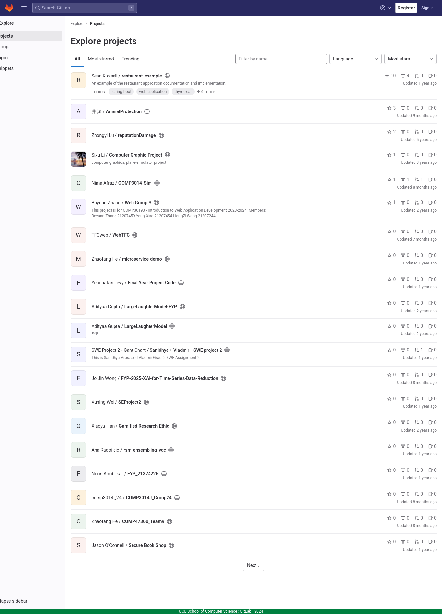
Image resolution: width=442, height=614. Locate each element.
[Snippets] (42, 68)
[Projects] (42, 36)
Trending (149, 58)
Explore (95, 23)
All (95, 58)
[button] (24, 8)
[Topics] (42, 57)
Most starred (119, 58)
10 (390, 75)
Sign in (427, 8)
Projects (116, 23)
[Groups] (42, 47)
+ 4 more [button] (225, 91)
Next (262, 565)
